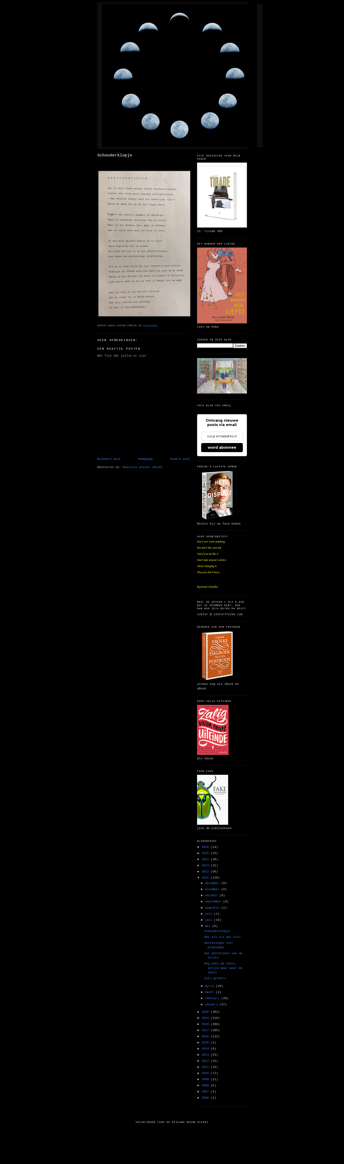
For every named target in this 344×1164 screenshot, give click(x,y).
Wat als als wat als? (222, 937)
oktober (212, 895)
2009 (206, 1079)
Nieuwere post (109, 459)
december (213, 883)
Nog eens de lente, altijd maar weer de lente (223, 968)
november (213, 889)
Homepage (145, 459)
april (210, 986)
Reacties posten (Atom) (143, 467)
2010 (206, 1073)
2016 (206, 1036)
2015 (206, 1042)
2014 (206, 1048)
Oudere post (180, 459)
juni (209, 920)
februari (213, 998)
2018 (206, 1024)
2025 (206, 853)
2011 (206, 1067)
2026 (206, 847)
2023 (206, 865)
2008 (206, 1085)
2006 (206, 1098)
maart (210, 992)
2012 (206, 1061)
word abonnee (222, 447)
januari (212, 1004)
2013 (206, 1055)
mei (208, 926)
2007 (206, 1091)
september (214, 901)
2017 (206, 1030)
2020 (206, 1012)
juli (209, 914)
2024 (206, 859)
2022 (206, 871)
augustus (213, 907)
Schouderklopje (114, 155)
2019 (206, 1018)
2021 (206, 877)
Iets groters (215, 978)
